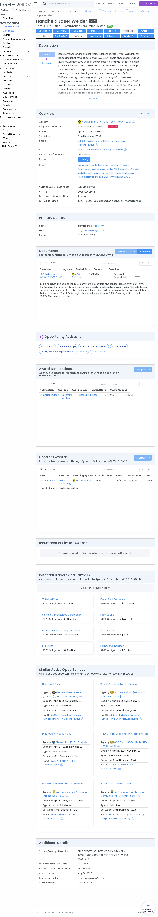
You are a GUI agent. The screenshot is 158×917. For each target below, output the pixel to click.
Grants (11, 34)
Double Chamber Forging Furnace (121, 695)
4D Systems (109, 641)
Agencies (12, 101)
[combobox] (92, 4)
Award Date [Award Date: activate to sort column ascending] (118, 401)
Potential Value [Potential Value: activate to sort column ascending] (107, 487)
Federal (9, 10)
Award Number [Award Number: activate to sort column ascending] (97, 401)
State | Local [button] (26, 10)
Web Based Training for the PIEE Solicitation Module (109, 177)
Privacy (74, 912)
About (44, 912)
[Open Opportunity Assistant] (148, 907)
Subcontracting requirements (98, 358)
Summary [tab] (51, 66)
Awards (49, 36)
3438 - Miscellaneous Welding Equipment (104, 154)
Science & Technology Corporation (66, 626)
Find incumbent (123, 358)
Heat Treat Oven (56, 695)
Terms (64, 912)
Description (48, 31)
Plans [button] (111, 3)
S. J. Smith (52, 657)
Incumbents (116, 36)
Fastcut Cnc (109, 626)
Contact (54, 912)
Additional (65, 41)
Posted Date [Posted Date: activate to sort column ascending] (105, 280)
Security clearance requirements (60, 363)
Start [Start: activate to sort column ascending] (123, 487)
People (11, 105)
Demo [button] (121, 3)
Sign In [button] (132, 3)
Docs (99, 31)
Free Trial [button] (148, 3)
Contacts (82, 31)
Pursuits (11, 47)
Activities (12, 51)
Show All (95, 103)
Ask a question (52, 358)
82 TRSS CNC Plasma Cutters (118, 796)
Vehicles (11, 80)
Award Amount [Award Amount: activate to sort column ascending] (138, 401)
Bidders (133, 36)
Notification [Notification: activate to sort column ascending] (51, 401)
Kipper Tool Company (115, 610)
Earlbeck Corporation (114, 657)
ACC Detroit (89, 285)
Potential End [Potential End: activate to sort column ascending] (139, 487)
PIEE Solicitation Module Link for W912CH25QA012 (107, 181)
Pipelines (12, 43)
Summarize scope (71, 358)
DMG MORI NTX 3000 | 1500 (61, 745)
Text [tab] (148, 118)
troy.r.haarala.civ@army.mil (96, 239)
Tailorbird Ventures (76, 406)
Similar (48, 41)
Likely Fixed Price (89, 196)
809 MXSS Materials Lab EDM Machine (67, 796)
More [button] (99, 3)
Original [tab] (51, 59)
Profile (101, 234)
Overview (65, 31)
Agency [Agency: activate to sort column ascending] (84, 280)
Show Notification (53, 406)
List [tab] (141, 118)
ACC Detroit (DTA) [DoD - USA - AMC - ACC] (109, 127)
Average (85, 201)
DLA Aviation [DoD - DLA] (73, 753)
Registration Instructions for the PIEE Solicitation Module (111, 174)
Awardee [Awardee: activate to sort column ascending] (71, 401)
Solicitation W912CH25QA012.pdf (55, 287)
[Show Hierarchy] (135, 126)
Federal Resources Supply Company (67, 641)
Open (87, 164)
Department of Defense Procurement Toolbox (106, 170)
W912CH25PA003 (98, 406)
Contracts (13, 30)
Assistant (116, 31)
